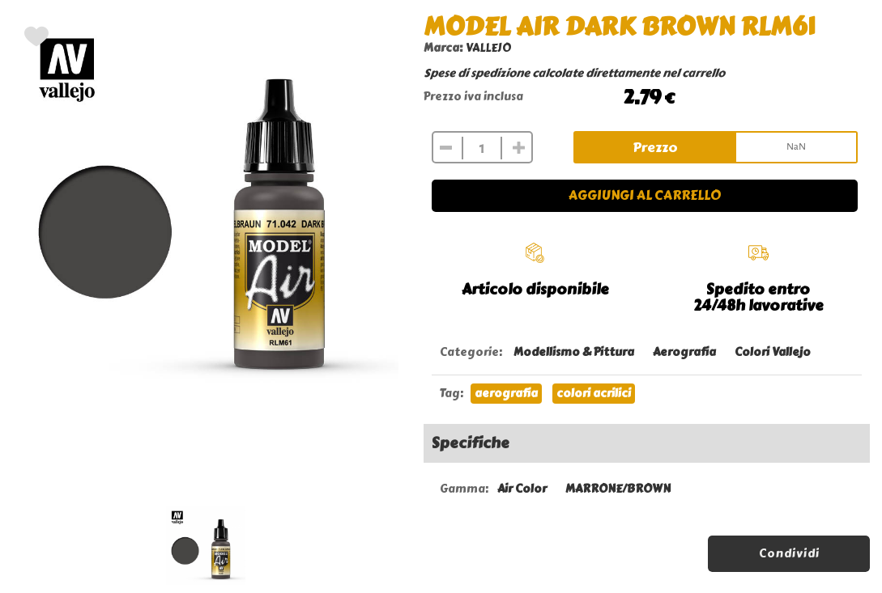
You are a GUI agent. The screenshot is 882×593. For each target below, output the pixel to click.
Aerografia (684, 352)
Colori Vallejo (773, 352)
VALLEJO (488, 48)
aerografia (506, 393)
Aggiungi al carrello (645, 195)
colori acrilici (593, 393)
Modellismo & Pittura (573, 352)
